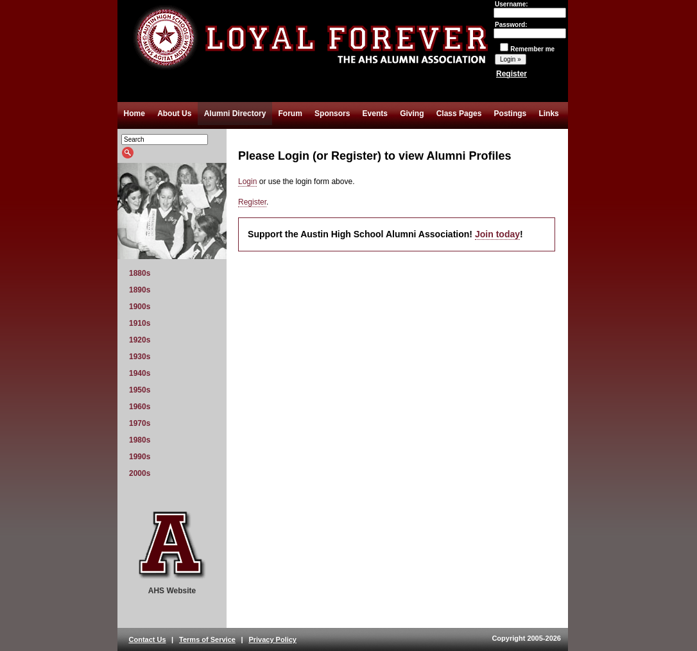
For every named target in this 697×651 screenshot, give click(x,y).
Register (511, 73)
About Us (174, 113)
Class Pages (459, 113)
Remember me (527, 49)
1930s (139, 356)
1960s (139, 406)
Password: (530, 29)
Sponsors (332, 113)
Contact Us (147, 639)
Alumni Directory (235, 113)
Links (548, 113)
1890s (139, 289)
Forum (290, 113)
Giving (412, 113)
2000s (139, 473)
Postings (510, 113)
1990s (139, 456)
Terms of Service (207, 639)
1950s (139, 389)
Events (375, 113)
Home (134, 113)
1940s (139, 373)
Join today (497, 234)
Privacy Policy (272, 639)
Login (247, 181)
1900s (139, 306)
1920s (139, 339)
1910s (139, 323)
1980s (139, 439)
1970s (139, 423)
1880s (139, 273)
